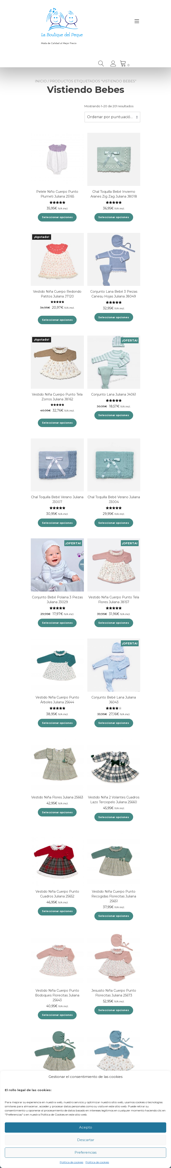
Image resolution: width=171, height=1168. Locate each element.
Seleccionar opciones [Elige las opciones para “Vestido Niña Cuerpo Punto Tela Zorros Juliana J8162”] (57, 422)
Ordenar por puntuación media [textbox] (112, 117)
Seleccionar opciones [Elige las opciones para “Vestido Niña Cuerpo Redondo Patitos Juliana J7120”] (57, 319)
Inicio (41, 81)
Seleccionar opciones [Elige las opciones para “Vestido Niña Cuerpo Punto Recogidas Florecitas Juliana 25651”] (113, 916)
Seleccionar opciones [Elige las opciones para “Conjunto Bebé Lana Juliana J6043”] (113, 723)
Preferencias (85, 1152)
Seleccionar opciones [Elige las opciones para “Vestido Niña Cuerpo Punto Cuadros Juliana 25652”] (57, 911)
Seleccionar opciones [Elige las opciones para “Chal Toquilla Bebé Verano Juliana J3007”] (57, 522)
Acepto (85, 1127)
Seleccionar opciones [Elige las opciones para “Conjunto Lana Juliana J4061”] (113, 415)
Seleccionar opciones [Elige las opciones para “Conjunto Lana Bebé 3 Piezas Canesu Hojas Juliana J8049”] (113, 317)
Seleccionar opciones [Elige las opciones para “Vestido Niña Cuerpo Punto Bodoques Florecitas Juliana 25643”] (57, 1015)
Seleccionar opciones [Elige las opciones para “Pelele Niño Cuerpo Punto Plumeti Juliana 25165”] (57, 217)
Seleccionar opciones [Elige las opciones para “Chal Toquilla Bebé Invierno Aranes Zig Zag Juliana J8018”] (113, 217)
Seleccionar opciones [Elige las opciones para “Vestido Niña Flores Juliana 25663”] (57, 812)
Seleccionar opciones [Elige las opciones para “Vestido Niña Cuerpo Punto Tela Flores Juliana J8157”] (113, 622)
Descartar (85, 1140)
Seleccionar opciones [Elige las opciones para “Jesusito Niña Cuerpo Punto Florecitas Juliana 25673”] (113, 1010)
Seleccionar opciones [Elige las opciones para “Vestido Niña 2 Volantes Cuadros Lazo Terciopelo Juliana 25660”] (113, 817)
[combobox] (112, 117)
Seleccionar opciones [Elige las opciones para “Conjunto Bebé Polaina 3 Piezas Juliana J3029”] (57, 622)
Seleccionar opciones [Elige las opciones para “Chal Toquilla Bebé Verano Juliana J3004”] (113, 522)
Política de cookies (71, 1162)
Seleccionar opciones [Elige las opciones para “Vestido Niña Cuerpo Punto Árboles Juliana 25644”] (57, 723)
